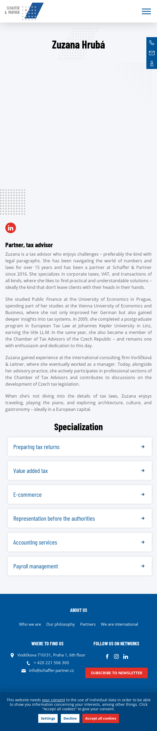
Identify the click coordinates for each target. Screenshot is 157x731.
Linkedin (125, 656)
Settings (48, 718)
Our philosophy (60, 624)
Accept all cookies (100, 718)
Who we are (30, 624)
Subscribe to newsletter (116, 672)
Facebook (107, 656)
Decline (70, 718)
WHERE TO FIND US (47, 643)
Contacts (151, 63)
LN (10, 228)
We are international (119, 624)
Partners (88, 624)
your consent (53, 699)
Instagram (116, 656)
